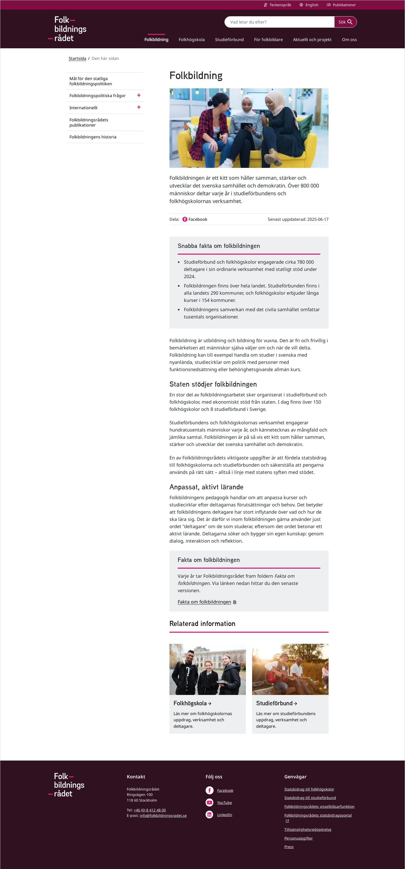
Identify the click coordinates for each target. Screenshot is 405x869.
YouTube (224, 802)
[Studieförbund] (290, 689)
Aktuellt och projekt (312, 39)
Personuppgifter (298, 838)
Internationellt (83, 108)
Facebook (225, 790)
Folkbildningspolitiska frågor (97, 95)
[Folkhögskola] (207, 689)
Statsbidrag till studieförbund (310, 797)
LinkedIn (224, 814)
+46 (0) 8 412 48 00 (150, 810)
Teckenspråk (280, 4)
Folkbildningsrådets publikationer (88, 122)
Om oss (349, 39)
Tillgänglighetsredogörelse (307, 829)
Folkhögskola (192, 39)
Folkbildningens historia (92, 137)
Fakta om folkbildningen (204, 602)
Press (289, 846)
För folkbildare (268, 39)
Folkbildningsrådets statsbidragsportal (318, 815)
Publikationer (344, 4)
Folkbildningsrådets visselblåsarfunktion (319, 806)
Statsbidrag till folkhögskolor (309, 789)
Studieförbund (229, 39)
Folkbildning (156, 39)
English (311, 4)
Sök (346, 22)
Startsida (77, 58)
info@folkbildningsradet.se (163, 815)
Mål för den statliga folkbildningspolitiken (90, 81)
